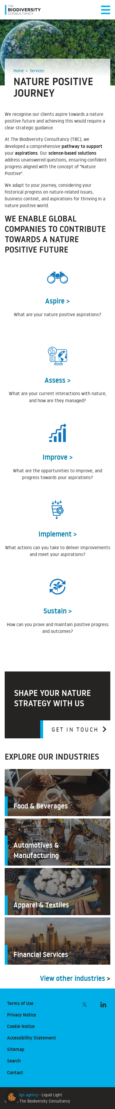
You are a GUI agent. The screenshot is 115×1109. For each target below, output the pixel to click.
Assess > (58, 380)
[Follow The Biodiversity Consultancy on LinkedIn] (103, 1005)
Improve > (58, 457)
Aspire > (57, 301)
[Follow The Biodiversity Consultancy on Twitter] (84, 1005)
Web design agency (22, 1095)
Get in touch (75, 729)
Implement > (57, 534)
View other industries (72, 978)
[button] (11, 1096)
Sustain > (57, 611)
